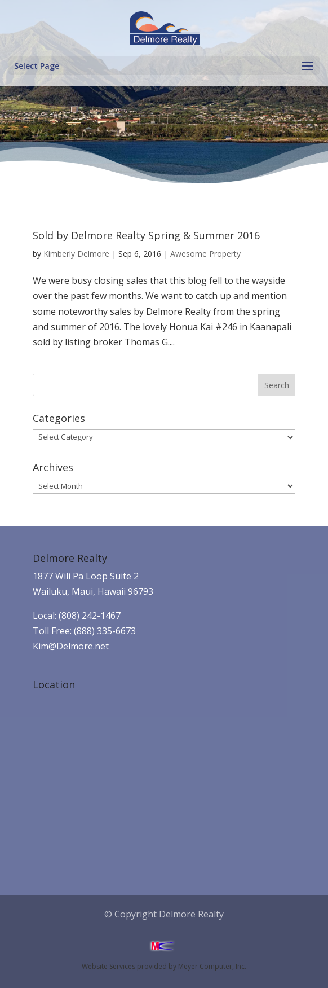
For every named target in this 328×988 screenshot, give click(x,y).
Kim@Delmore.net (71, 646)
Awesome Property (205, 253)
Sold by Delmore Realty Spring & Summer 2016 (146, 235)
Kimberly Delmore (76, 253)
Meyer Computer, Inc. (212, 966)
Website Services (108, 966)
